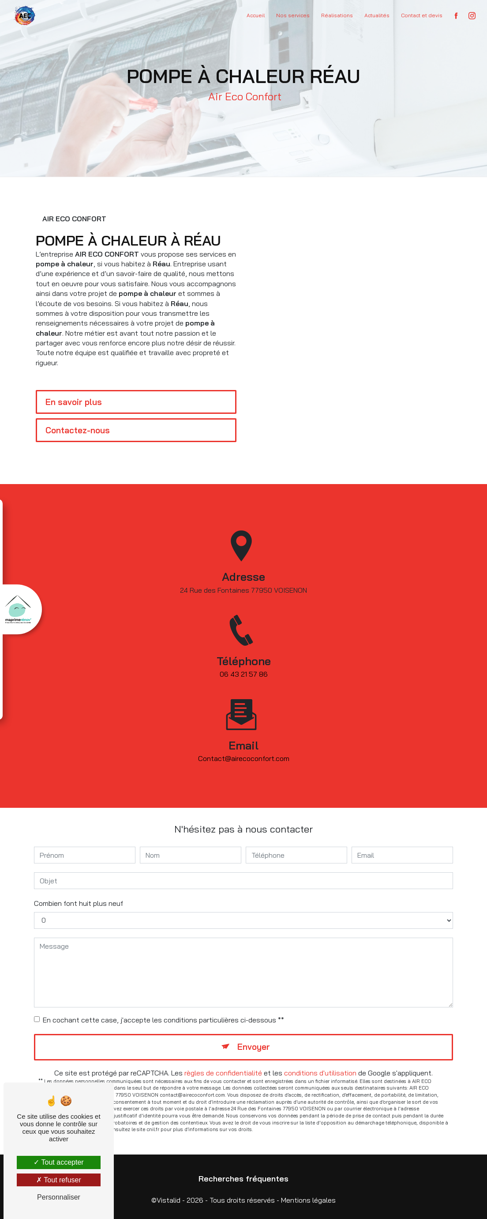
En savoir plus (73, 402)
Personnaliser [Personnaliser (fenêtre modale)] (58, 1197)
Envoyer (253, 1046)
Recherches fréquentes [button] (243, 1178)
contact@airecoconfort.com (243, 750)
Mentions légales (308, 1200)
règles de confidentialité (223, 1072)
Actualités (377, 15)
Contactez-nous (77, 430)
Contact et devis (421, 15)
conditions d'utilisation (320, 1072)
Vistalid (168, 1200)
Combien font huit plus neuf (78, 903)
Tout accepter (58, 1162)
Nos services (293, 15)
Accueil (256, 15)
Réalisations (337, 15)
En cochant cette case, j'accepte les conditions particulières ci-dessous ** (163, 1019)
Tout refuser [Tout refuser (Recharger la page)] (58, 1180)
